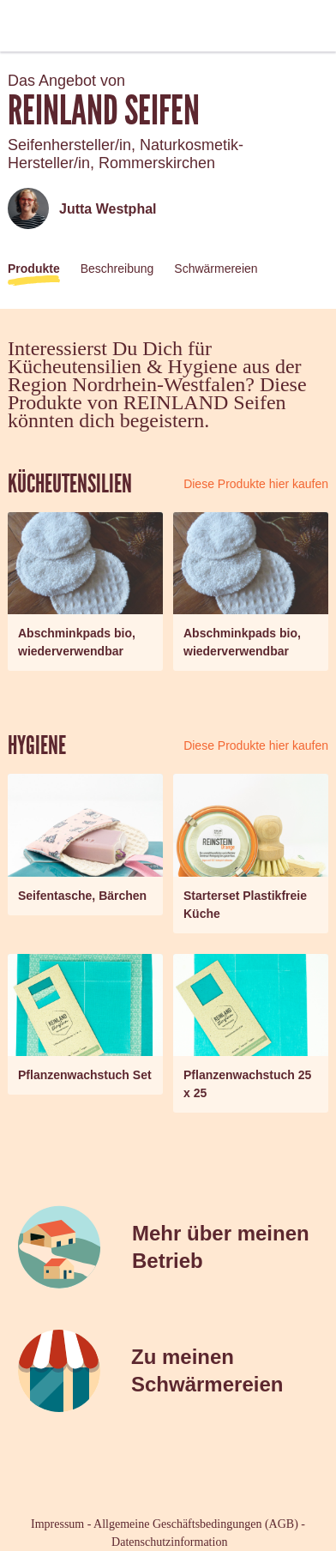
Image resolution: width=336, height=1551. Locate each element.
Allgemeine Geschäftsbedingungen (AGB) (195, 1524)
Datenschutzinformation (169, 1542)
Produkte (34, 268)
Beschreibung (117, 268)
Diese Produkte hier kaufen (255, 484)
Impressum (57, 1524)
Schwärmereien (215, 268)
